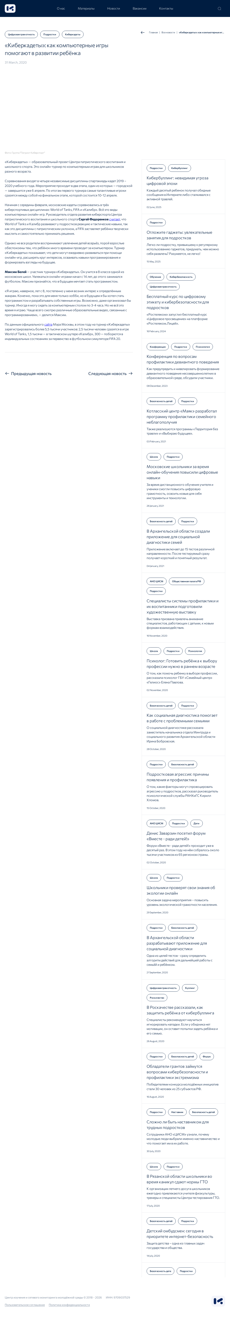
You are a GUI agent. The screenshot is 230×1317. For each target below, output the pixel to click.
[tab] (61, 8)
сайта (48, 324)
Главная (149, 33)
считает (114, 219)
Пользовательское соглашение (25, 1304)
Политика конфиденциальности (69, 1304)
